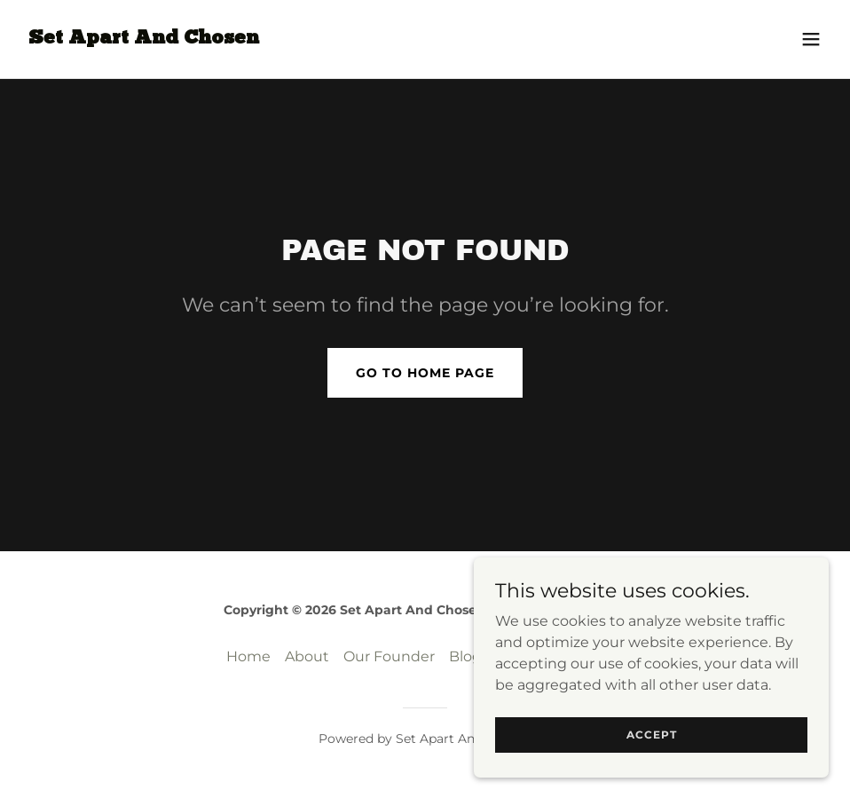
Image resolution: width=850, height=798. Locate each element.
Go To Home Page (425, 373)
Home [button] (248, 656)
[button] (811, 39)
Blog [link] (465, 656)
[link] (143, 38)
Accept (651, 734)
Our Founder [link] (389, 656)
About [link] (307, 656)
